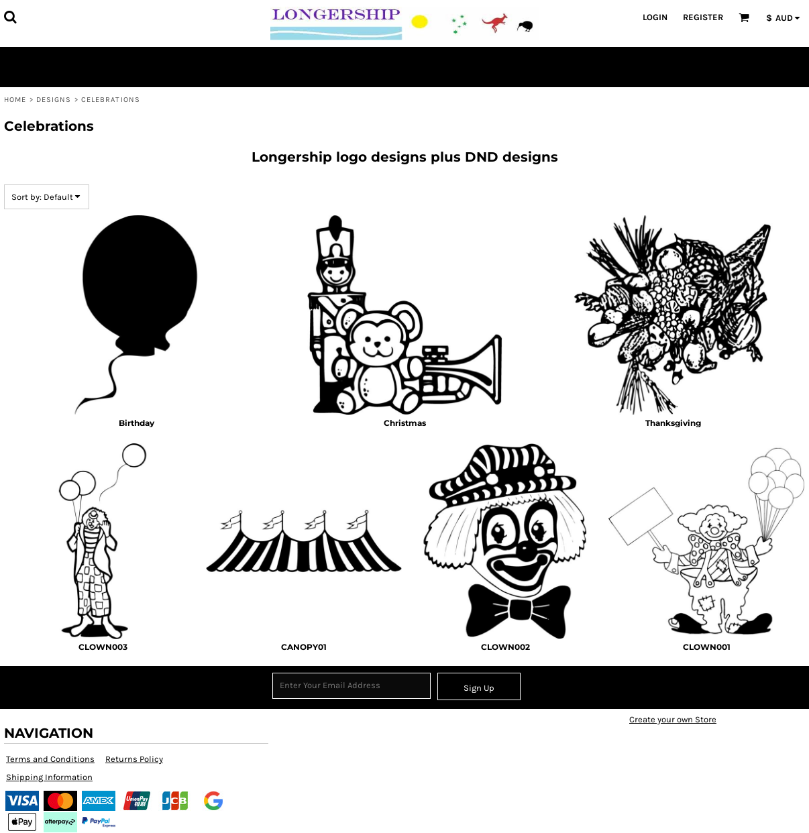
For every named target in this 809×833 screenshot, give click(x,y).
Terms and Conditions (50, 759)
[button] (10, 16)
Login (655, 17)
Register (703, 17)
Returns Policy (134, 759)
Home (15, 99)
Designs (54, 99)
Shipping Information (49, 777)
